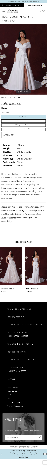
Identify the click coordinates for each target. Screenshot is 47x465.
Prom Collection (14, 396)
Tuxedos (20, 330)
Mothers (39, 330)
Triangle (12, 222)
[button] (4, 11)
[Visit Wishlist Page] (43, 11)
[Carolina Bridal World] (12, 11)
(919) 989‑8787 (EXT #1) (17, 357)
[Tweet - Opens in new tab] (10, 98)
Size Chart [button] (6, 113)
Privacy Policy (16, 454)
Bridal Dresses (13, 392)
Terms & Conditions (32, 452)
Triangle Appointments (16, 411)
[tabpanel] (23, 59)
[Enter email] (23, 443)
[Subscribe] (39, 443)
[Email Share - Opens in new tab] (19, 98)
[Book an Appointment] (35, 5)
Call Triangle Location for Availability (23, 129)
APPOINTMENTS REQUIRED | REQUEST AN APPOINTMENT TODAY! (23, 2)
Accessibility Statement (28, 454)
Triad (3, 222)
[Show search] (40, 11)
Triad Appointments (15, 407)
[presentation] (11, 271)
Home (5, 17)
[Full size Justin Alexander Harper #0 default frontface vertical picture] (23, 59)
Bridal (10, 330)
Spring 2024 (8, 21)
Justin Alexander (22, 17)
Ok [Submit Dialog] (44, 460)
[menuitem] (12, 6)
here (26, 463)
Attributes (8, 140)
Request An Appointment (23, 123)
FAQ (9, 404)
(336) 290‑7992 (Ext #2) (17, 322)
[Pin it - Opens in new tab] (14, 98)
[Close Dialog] (2, 460)
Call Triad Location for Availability (23, 134)
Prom (29, 330)
